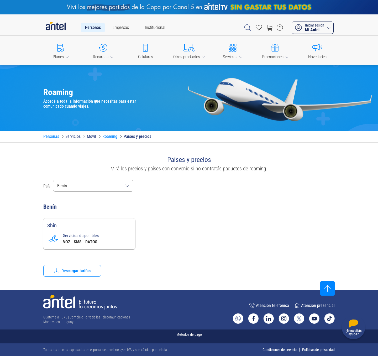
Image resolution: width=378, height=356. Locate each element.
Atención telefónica (269, 305)
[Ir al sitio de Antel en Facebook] (253, 318)
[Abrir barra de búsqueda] (247, 27)
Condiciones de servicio (279, 350)
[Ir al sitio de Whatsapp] (238, 318)
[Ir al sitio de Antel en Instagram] (284, 318)
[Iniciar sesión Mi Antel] (313, 27)
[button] (60, 50)
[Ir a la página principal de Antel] (80, 302)
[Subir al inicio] (327, 288)
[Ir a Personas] (51, 136)
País (46, 186)
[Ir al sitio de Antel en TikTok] (329, 318)
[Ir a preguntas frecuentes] (280, 28)
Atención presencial (315, 305)
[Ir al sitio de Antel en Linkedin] (268, 318)
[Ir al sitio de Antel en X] (299, 318)
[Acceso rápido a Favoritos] (259, 28)
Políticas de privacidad (318, 350)
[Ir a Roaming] (109, 136)
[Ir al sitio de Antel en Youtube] (314, 318)
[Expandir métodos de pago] (189, 336)
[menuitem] (93, 27)
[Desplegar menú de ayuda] (353, 328)
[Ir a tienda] (269, 28)
